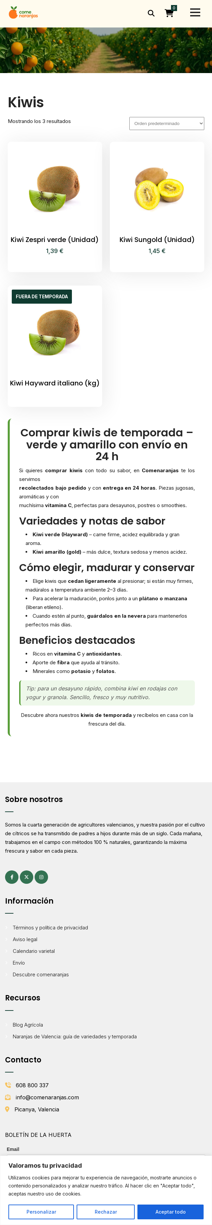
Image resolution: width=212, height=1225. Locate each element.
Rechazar (106, 1212)
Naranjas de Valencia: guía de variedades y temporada (75, 1036)
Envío (19, 963)
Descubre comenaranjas (41, 974)
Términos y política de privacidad (50, 927)
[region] (106, 1190)
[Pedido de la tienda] (166, 123)
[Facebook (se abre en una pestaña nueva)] (11, 877)
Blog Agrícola (28, 1025)
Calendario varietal (34, 951)
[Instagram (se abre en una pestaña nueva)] (41, 877)
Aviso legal (25, 939)
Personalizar (41, 1212)
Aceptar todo (171, 1212)
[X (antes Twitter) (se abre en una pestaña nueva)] (26, 877)
